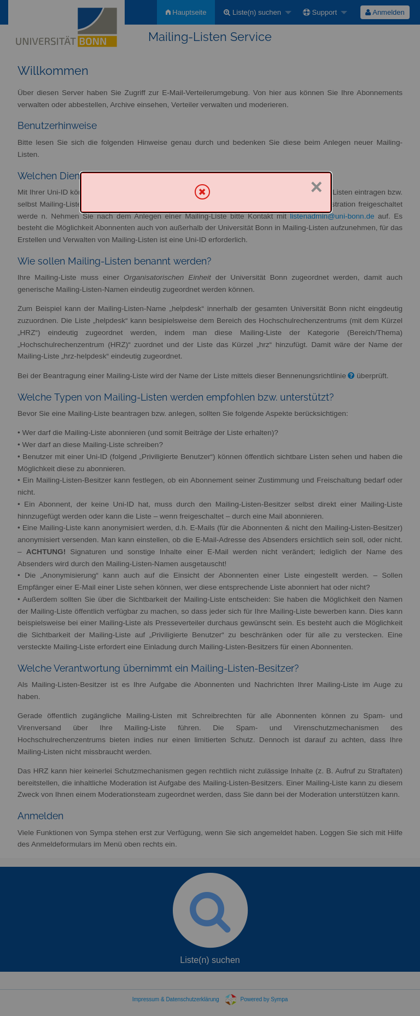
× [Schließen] (316, 187)
